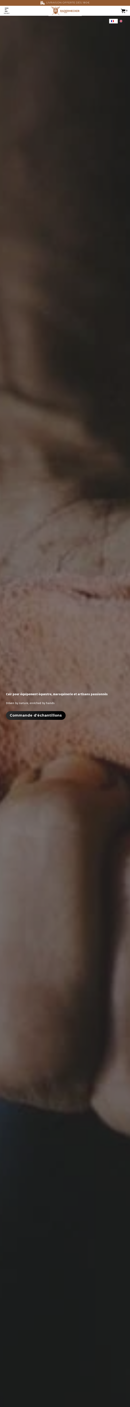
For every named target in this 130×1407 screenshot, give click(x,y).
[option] (122, 21)
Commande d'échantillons (36, 715)
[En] (122, 21)
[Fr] (113, 21)
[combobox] (113, 21)
